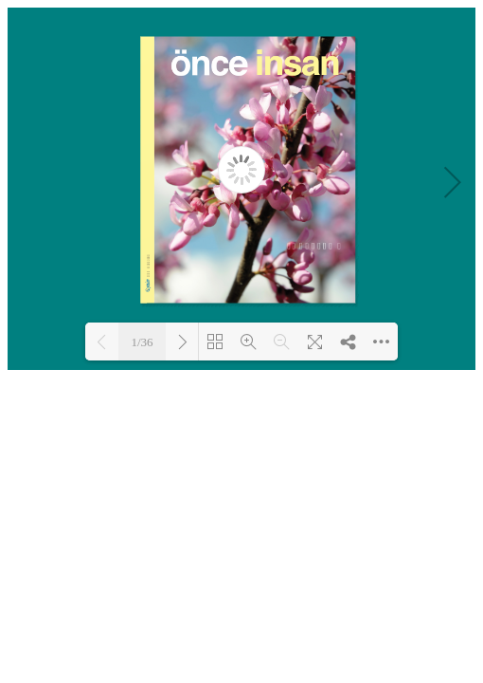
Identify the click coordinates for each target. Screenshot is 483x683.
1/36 (141, 342)
